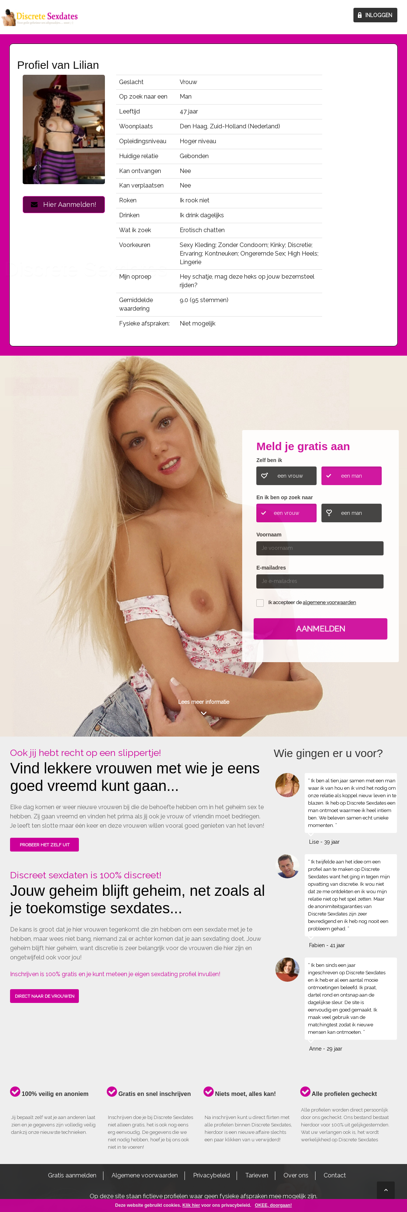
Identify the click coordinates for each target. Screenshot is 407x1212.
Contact (335, 1175)
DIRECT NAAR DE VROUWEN (44, 996)
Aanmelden (320, 628)
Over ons (295, 1175)
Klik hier (191, 1205)
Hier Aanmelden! (63, 204)
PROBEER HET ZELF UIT (45, 844)
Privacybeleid (211, 1175)
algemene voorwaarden (329, 602)
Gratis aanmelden (72, 1175)
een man (351, 476)
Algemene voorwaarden (145, 1175)
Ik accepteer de (312, 602)
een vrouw (290, 476)
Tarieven (256, 1175)
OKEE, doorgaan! (273, 1205)
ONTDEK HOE (41, 551)
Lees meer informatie (203, 702)
